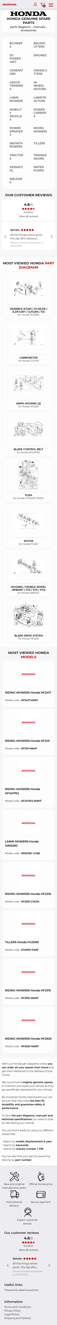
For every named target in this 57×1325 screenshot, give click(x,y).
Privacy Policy (12, 1310)
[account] (36, 4)
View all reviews (28, 216)
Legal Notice (11, 1314)
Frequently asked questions (21, 1290)
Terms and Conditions (17, 1307)
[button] (28, 674)
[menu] (51, 4)
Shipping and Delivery (17, 1318)
